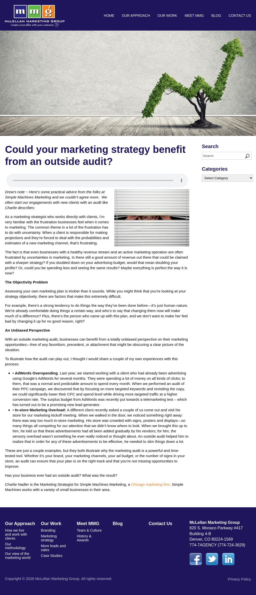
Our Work (167, 16)
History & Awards (84, 537)
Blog (216, 16)
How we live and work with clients (17, 532)
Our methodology (15, 541)
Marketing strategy (48, 537)
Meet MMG (194, 16)
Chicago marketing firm (150, 484)
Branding (48, 530)
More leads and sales (53, 546)
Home (109, 16)
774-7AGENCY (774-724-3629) (217, 545)
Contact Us (239, 16)
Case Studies (51, 554)
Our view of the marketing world (17, 550)
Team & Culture (89, 530)
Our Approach (136, 16)
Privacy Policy (239, 579)
